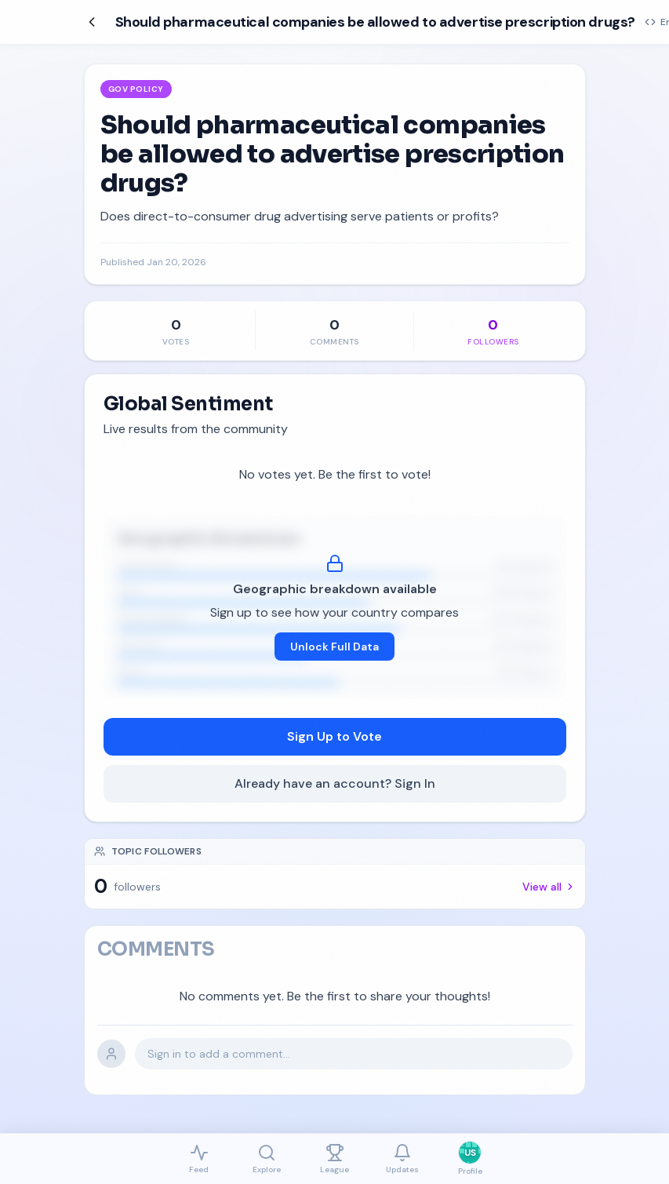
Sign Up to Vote (334, 736)
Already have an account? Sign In (335, 783)
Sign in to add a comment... (218, 1054)
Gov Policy (136, 89)
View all (549, 887)
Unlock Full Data (334, 646)
